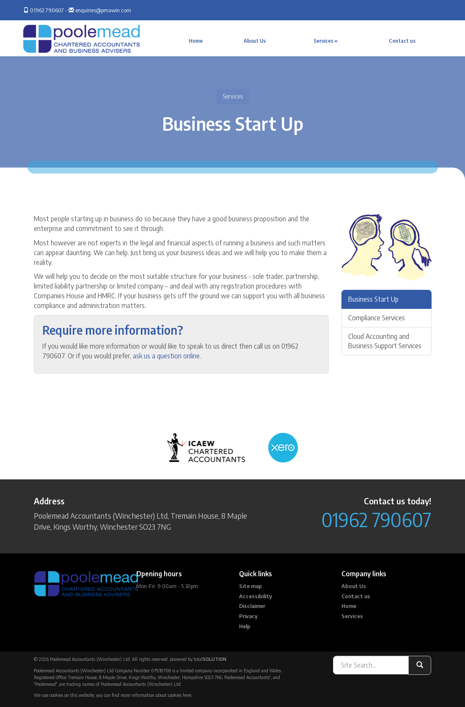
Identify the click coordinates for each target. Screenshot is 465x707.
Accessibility (255, 596)
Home (196, 41)
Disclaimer (252, 605)
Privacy (248, 616)
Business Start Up (373, 299)
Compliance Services (376, 318)
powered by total (198, 659)
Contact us (402, 41)
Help (244, 626)
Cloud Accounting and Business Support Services (384, 341)
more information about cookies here (156, 695)
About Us (255, 41)
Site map (250, 586)
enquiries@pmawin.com (103, 10)
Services (326, 41)
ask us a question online (166, 356)
